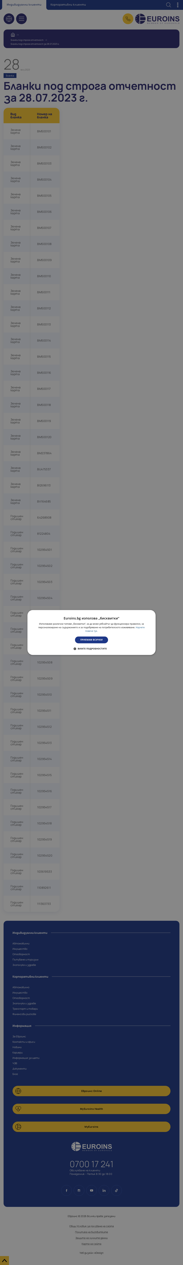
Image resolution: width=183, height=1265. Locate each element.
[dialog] (92, 632)
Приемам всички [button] (91, 639)
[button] (91, 649)
